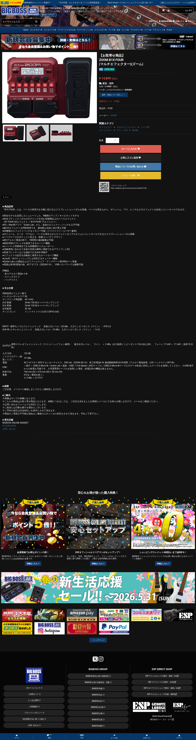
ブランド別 (122, 130)
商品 (49, 736)
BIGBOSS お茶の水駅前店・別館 (97, 682)
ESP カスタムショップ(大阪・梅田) (162, 694)
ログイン (190, 21)
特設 (25, 30)
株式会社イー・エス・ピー (162, 719)
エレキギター (35, 30)
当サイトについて (33, 688)
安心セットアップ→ (48, 15)
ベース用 (145, 127)
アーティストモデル (66, 30)
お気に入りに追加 (131, 157)
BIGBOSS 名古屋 (97, 707)
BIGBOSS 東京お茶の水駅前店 (97, 676)
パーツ (147, 30)
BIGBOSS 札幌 (97, 688)
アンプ (111, 30)
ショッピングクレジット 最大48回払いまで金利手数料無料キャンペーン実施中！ (35, 2)
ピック (124, 30)
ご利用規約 (33, 707)
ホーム (16, 737)
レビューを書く (131, 175)
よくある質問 (33, 700)
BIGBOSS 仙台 (97, 695)
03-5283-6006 (9, 425)
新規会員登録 (165, 21)
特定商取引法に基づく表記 (33, 719)
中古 (168, 30)
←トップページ (98, 640)
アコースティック (84, 30)
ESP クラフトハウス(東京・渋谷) (162, 682)
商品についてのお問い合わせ (130, 166)
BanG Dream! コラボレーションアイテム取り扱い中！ (149, 2)
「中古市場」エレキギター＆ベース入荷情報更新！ (98, 2)
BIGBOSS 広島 (97, 719)
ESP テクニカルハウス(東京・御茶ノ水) (162, 676)
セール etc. (114, 736)
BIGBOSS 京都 (97, 713)
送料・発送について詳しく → (113, 95)
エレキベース (49, 30)
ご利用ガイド (152, 21)
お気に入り (178, 21)
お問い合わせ (9, 429)
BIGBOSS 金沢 (97, 701)
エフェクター (99, 30)
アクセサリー (135, 30)
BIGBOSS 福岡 (97, 726)
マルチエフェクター (126, 127)
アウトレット (158, 30)
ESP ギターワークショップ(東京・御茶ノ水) (162, 688)
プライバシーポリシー (33, 713)
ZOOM (114, 115)
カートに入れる (131, 149)
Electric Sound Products (162, 716)
